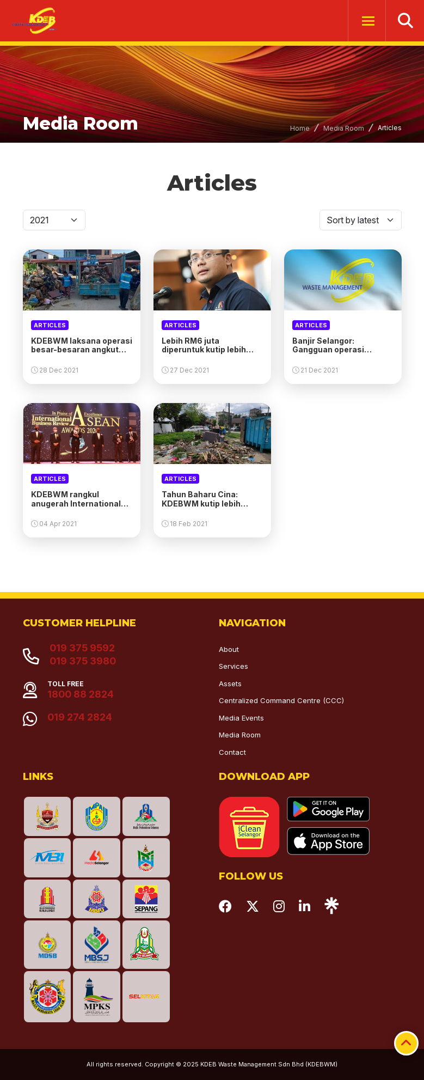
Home (300, 128)
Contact (232, 752)
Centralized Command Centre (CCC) (281, 700)
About (229, 649)
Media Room (343, 128)
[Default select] (54, 220)
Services (233, 666)
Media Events (241, 717)
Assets (230, 683)
